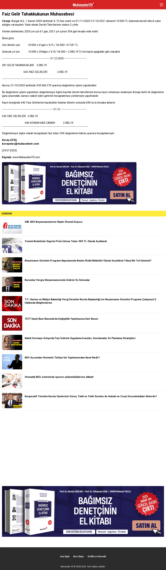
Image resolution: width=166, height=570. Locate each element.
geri (4, 4)
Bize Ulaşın (78, 556)
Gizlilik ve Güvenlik (97, 556)
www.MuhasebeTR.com (26, 157)
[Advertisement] (83, 448)
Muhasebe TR (67, 566)
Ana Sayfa (64, 556)
